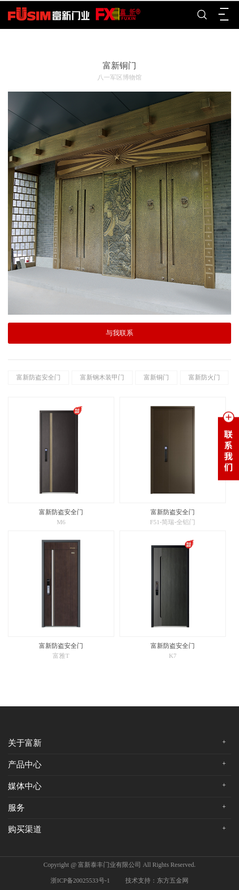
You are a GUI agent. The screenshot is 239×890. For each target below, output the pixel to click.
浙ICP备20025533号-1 (80, 880)
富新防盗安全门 (38, 377)
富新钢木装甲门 (102, 377)
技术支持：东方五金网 (156, 880)
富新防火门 (204, 377)
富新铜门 (156, 377)
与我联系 (119, 333)
